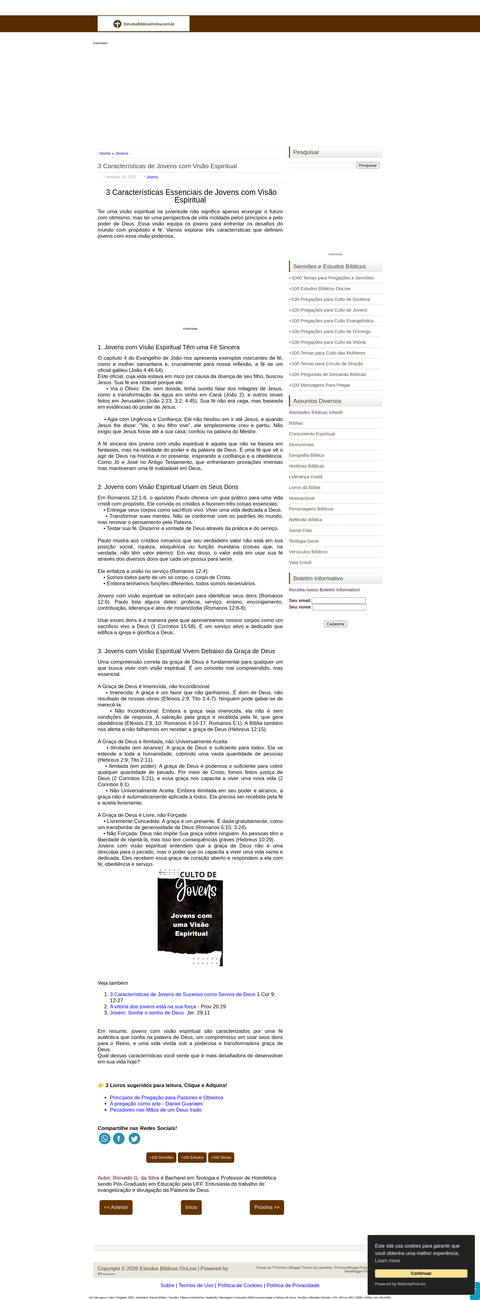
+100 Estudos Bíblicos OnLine (320, 288)
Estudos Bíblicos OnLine (168, 1269)
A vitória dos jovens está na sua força (153, 1007)
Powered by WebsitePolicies (400, 1284)
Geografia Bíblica (306, 455)
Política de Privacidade (293, 1285)
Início (191, 1207)
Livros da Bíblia (305, 487)
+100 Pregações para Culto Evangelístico (331, 320)
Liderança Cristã (305, 476)
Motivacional (301, 498)
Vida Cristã (300, 562)
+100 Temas (221, 1157)
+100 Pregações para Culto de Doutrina (329, 299)
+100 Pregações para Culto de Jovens (328, 310)
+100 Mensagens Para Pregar (320, 385)
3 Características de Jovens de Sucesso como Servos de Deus (182, 994)
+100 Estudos (192, 1157)
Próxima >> (266, 1207)
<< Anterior (116, 1207)
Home (105, 153)
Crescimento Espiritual (312, 433)
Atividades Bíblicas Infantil (315, 412)
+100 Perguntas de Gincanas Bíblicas (327, 374)
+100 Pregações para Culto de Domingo (330, 331)
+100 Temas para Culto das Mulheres (327, 352)
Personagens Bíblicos (311, 508)
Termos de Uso (195, 1285)
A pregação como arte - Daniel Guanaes (156, 1104)
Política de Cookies (240, 1285)
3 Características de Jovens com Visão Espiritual (167, 165)
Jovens (121, 153)
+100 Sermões (161, 1157)
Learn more (387, 1260)
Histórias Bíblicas (306, 465)
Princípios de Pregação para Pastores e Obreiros (166, 1098)
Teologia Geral (304, 541)
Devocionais (301, 444)
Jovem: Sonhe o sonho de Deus (148, 1013)
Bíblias (296, 423)
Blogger (107, 1275)
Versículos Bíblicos (308, 551)
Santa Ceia (300, 530)
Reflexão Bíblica (305, 519)
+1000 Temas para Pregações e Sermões (331, 277)
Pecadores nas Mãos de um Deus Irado (156, 1110)
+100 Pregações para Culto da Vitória (327, 342)
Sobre (167, 1285)
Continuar (421, 1273)
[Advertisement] (240, 94)
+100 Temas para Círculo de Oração (326, 363)
